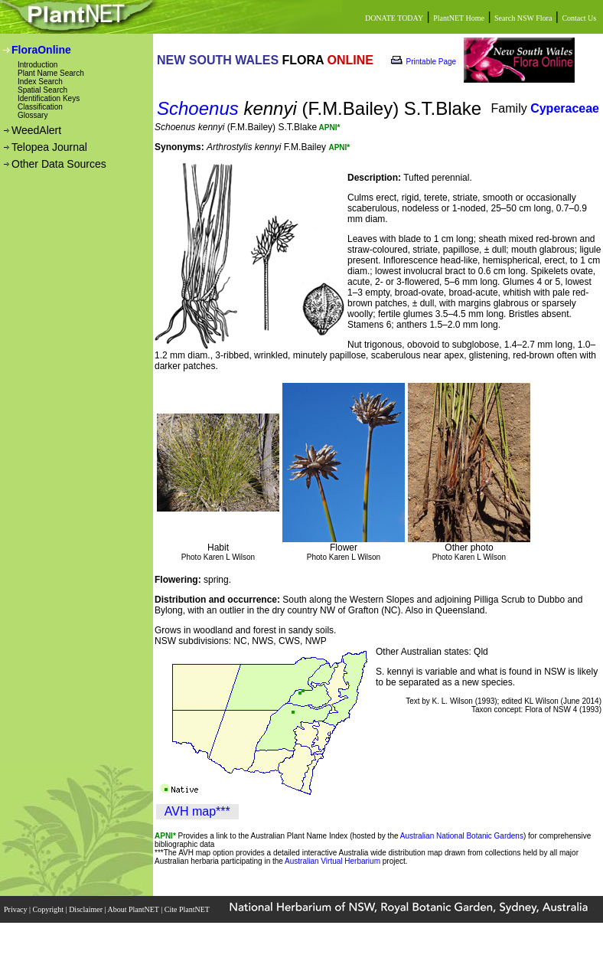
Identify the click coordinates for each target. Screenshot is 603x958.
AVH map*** (197, 811)
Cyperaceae (564, 108)
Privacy (16, 909)
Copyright (49, 909)
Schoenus (198, 108)
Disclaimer (86, 909)
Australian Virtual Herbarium (332, 861)
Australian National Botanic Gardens (461, 836)
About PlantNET (134, 909)
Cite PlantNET (188, 909)
